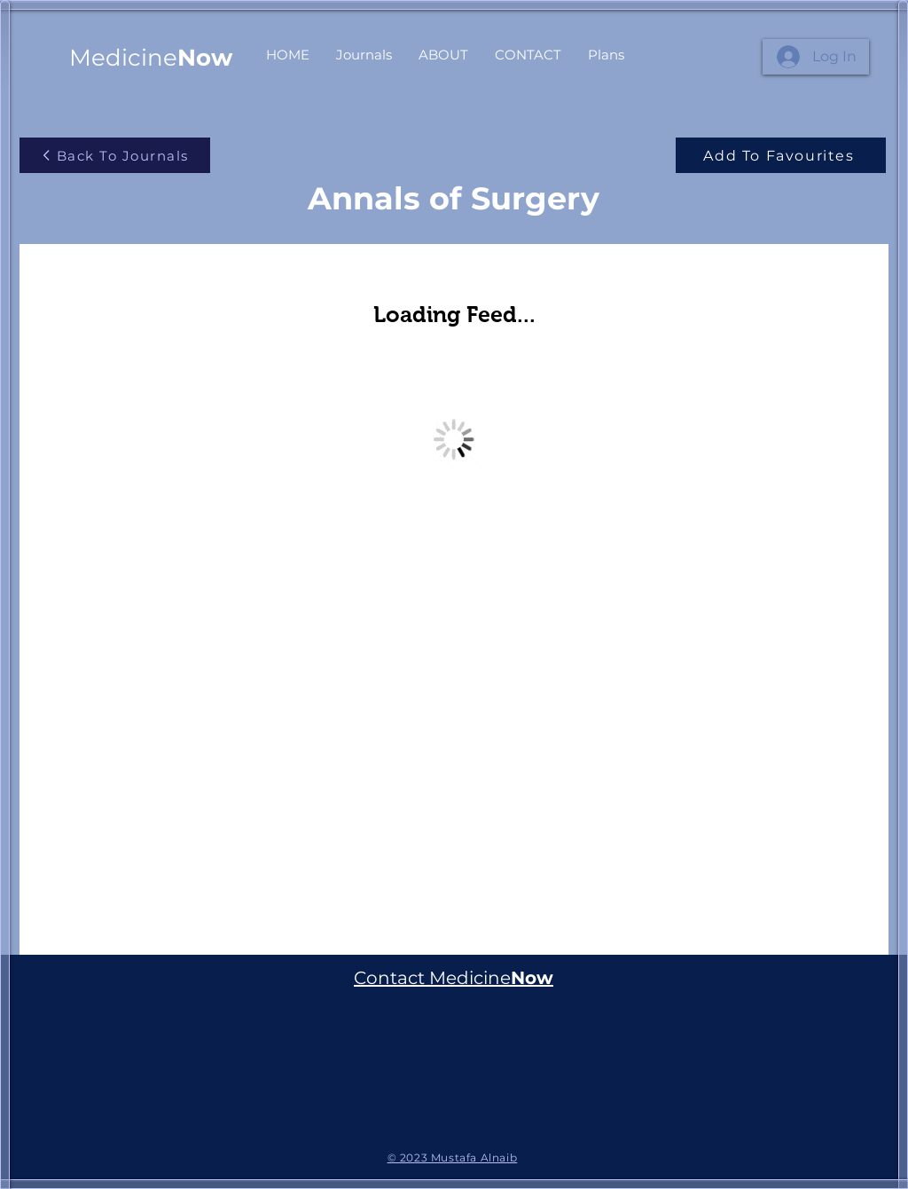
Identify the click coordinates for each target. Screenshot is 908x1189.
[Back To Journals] (115, 155)
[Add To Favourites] (781, 155)
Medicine (150, 57)
